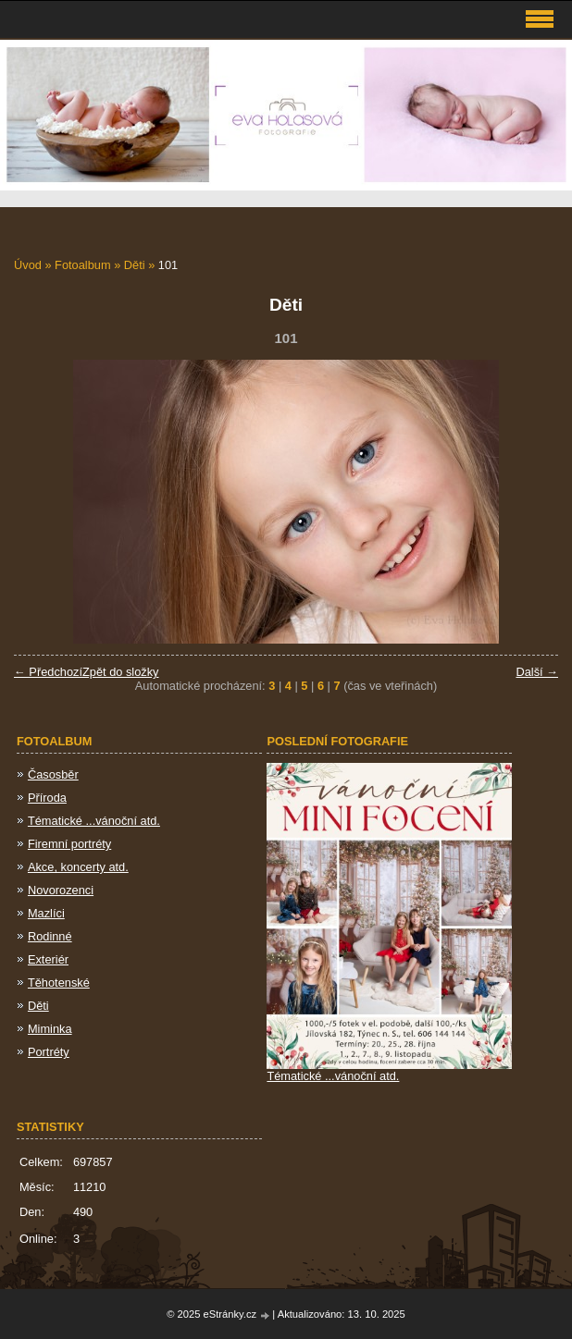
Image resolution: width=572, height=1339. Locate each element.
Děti (134, 265)
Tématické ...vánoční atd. (94, 821)
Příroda (47, 798)
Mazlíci (46, 913)
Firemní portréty (69, 844)
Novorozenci (60, 890)
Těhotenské (59, 982)
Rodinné (50, 936)
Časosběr (53, 774)
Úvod (28, 265)
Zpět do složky (120, 672)
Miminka (50, 1029)
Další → (537, 672)
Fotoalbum (82, 265)
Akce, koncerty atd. (78, 867)
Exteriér (48, 959)
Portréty (48, 1052)
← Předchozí (48, 672)
